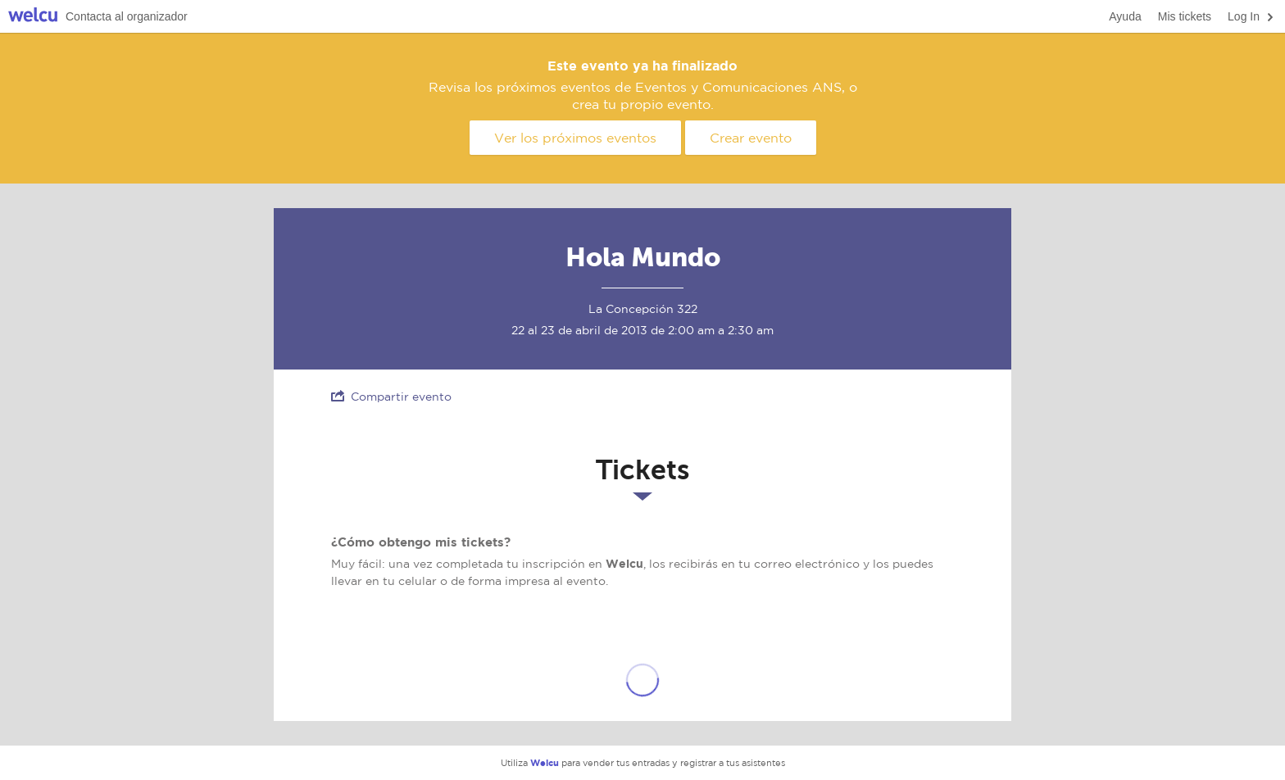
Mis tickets (1184, 16)
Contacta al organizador (127, 16)
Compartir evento (391, 396)
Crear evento (751, 137)
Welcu (32, 17)
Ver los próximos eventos (575, 137)
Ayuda (1125, 16)
